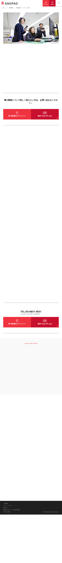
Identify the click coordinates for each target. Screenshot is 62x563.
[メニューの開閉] (59, 3)
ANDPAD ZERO (6, 560)
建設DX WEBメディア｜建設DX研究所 (11, 558)
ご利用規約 (5, 552)
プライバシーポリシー (8, 554)
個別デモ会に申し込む (45, 116)
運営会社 (5, 556)
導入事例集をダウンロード (17, 116)
